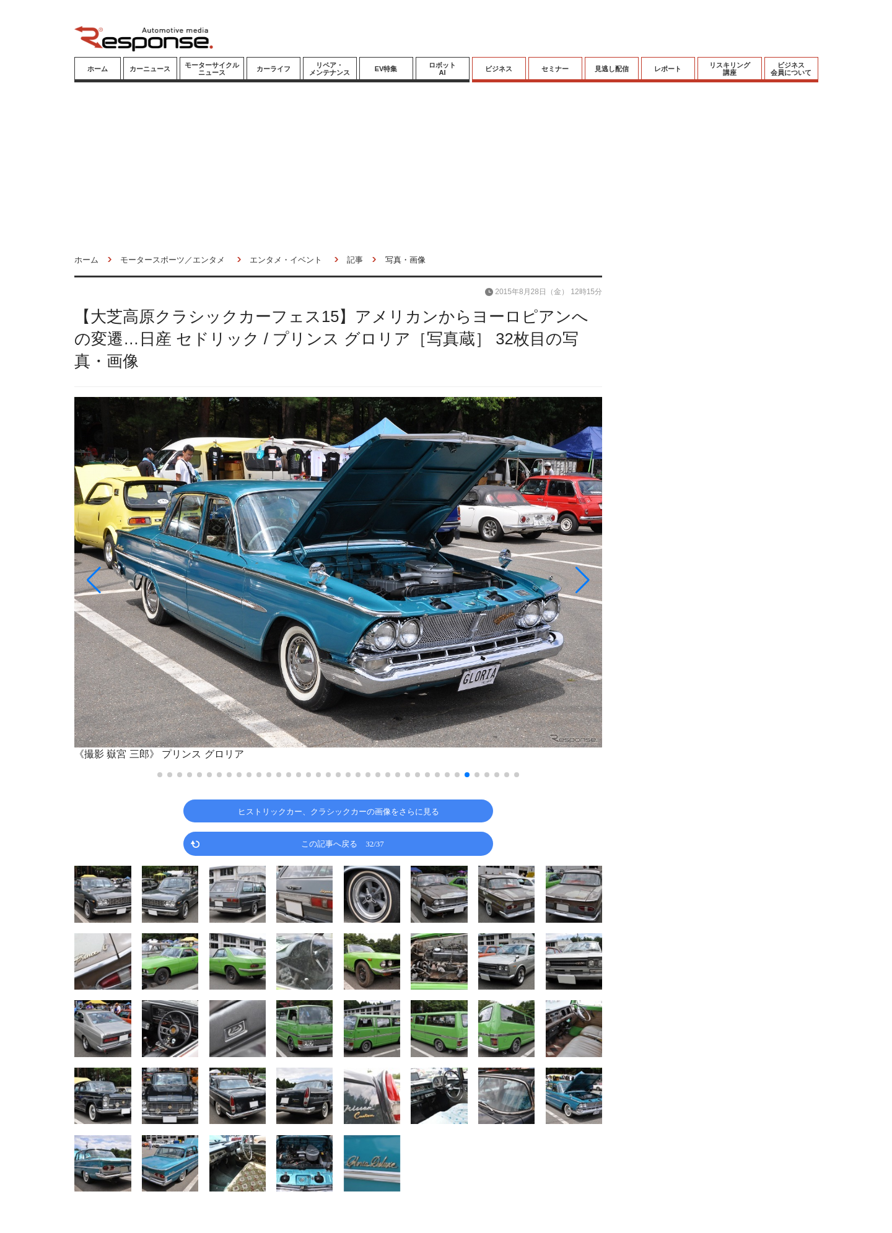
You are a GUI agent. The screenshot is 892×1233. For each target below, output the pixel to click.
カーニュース (149, 68)
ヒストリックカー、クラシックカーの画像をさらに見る (338, 811)
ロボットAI (442, 68)
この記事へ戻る (342, 843)
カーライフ (273, 68)
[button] (153, 580)
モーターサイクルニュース (212, 68)
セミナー (555, 68)
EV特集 (386, 68)
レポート (667, 68)
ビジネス (498, 68)
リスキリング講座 (729, 68)
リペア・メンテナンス (329, 68)
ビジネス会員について (791, 68)
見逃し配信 (612, 68)
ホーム (97, 68)
